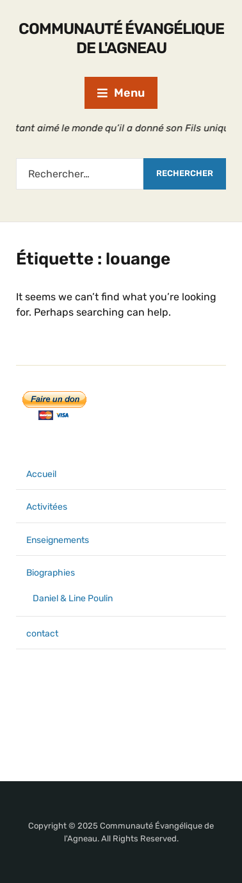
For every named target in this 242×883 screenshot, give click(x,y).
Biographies (50, 572)
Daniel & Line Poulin (73, 598)
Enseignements (57, 540)
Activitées (46, 506)
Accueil (41, 474)
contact (42, 633)
